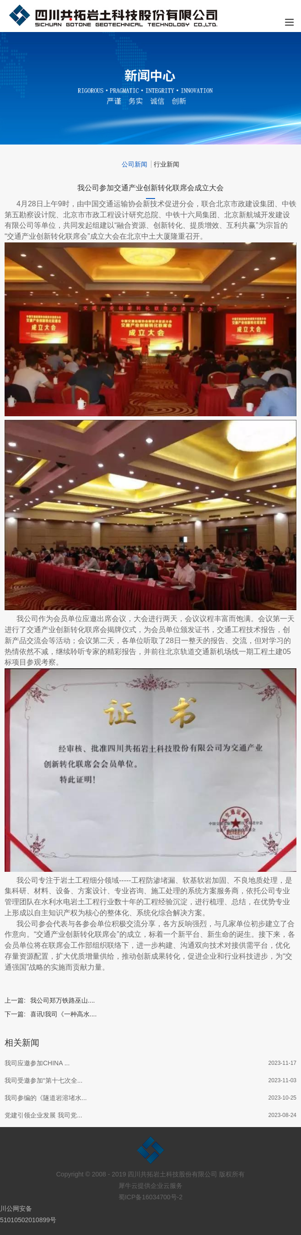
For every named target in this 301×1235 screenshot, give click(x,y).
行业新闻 (166, 164)
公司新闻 (134, 164)
